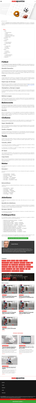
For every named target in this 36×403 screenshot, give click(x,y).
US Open (7, 47)
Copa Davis (7, 48)
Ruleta (14, 268)
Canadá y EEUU (8, 46)
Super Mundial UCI (9, 42)
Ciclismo (5, 40)
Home (2, 5)
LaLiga (7, 33)
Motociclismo (8, 52)
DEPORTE (3, 382)
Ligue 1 (9, 266)
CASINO (3, 385)
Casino (17, 260)
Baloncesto (4, 260)
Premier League (9, 268)
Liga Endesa (28, 264)
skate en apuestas (30, 84)
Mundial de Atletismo (9, 54)
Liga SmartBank (4, 266)
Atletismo (5, 53)
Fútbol (32, 262)
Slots (26, 268)
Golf (10, 264)
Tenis (5, 44)
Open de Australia (29, 266)
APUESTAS (3, 387)
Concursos (25, 260)
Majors (13, 266)
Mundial (7, 39)
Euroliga (11, 262)
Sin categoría (22, 268)
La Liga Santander (22, 264)
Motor (5, 49)
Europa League (16, 262)
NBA (25, 266)
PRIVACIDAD (3, 392)
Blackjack (8, 260)
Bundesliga (13, 260)
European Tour (22, 262)
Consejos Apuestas (6, 5)
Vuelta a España (8, 43)
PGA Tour (3, 268)
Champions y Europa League (10, 35)
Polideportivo (6, 57)
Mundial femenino (8, 32)
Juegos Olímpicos (15, 264)
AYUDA (3, 390)
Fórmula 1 (28, 262)
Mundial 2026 (20, 266)
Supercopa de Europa (9, 34)
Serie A (17, 268)
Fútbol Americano (5, 264)
